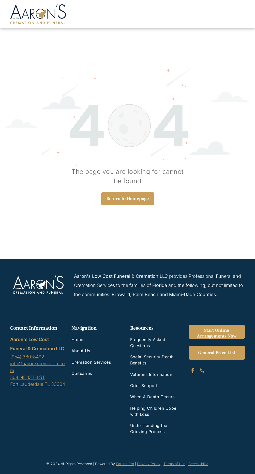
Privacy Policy (148, 464)
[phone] (202, 371)
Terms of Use (174, 464)
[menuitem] (96, 339)
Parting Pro (125, 464)
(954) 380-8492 (27, 356)
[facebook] (193, 371)
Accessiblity (198, 464)
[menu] (243, 14)
